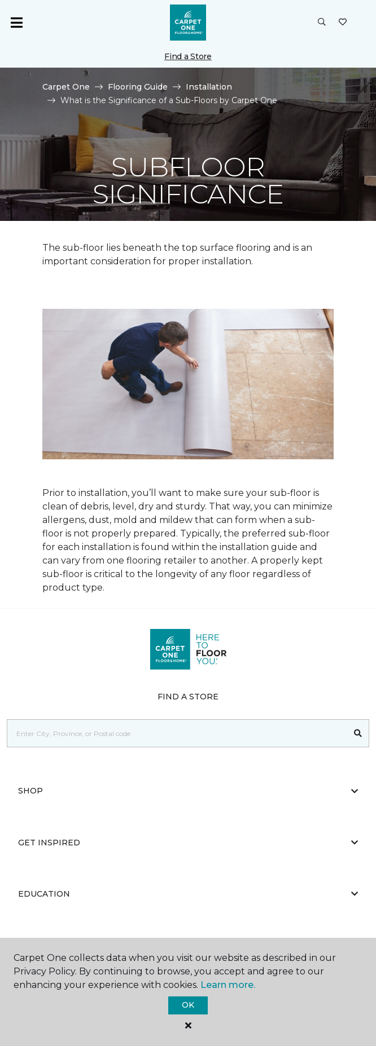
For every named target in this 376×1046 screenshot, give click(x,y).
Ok (188, 1005)
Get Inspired (188, 842)
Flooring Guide (138, 87)
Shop (188, 791)
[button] (322, 22)
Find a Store (188, 56)
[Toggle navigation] (16, 22)
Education (188, 894)
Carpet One (66, 87)
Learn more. (227, 984)
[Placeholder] (177, 733)
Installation (209, 87)
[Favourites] (342, 22)
